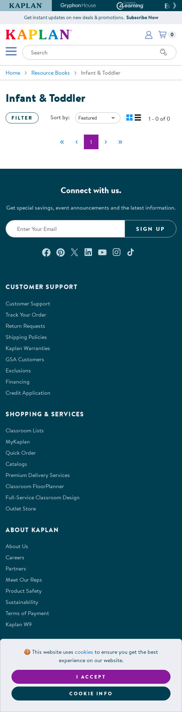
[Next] (105, 142)
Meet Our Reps (24, 579)
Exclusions (18, 370)
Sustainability (22, 602)
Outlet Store (21, 508)
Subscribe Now (142, 17)
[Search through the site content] (99, 52)
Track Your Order (26, 314)
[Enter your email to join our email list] (65, 228)
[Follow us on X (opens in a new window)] (74, 252)
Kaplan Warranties (28, 348)
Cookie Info (91, 693)
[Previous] (76, 142)
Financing (18, 381)
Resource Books (50, 72)
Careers (15, 557)
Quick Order (21, 452)
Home (13, 72)
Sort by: (60, 117)
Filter (22, 117)
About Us (17, 546)
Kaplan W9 (19, 624)
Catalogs (16, 464)
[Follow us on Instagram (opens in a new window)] (116, 252)
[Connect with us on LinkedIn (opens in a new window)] (88, 252)
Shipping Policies (26, 337)
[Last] (120, 142)
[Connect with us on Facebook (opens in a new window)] (46, 252)
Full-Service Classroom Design (43, 497)
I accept (91, 676)
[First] (62, 142)
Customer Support (28, 303)
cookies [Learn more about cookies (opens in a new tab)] (84, 652)
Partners (16, 568)
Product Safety (24, 590)
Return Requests (25, 326)
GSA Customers (25, 359)
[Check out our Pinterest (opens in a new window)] (60, 252)
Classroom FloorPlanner (35, 486)
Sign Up (150, 229)
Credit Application (28, 392)
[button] (173, 5)
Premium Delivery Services (38, 475)
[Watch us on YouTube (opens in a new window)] (102, 252)
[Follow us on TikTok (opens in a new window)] (130, 252)
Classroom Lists (25, 430)
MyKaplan (18, 441)
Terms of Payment (27, 613)
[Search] (163, 52)
